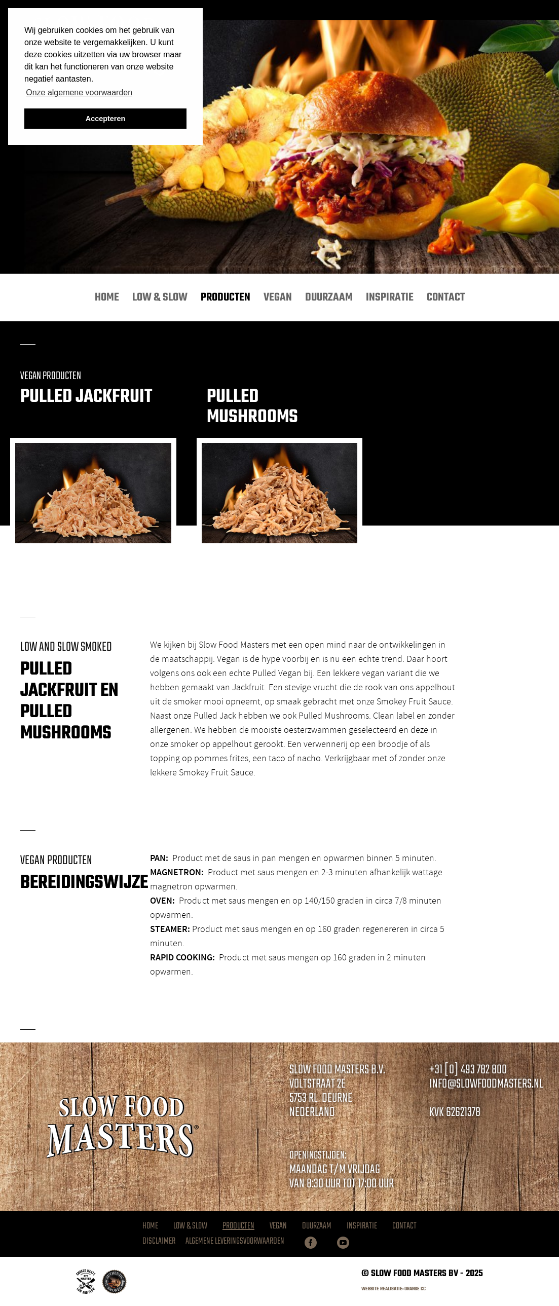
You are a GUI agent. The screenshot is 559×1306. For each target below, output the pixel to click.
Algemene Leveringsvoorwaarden (234, 1242)
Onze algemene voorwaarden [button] (79, 92)
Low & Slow (160, 297)
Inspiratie (390, 297)
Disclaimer (158, 1242)
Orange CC (415, 1289)
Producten (225, 297)
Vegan (278, 297)
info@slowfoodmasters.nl (486, 1084)
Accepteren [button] (105, 119)
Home (107, 297)
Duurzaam (329, 297)
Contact (446, 297)
